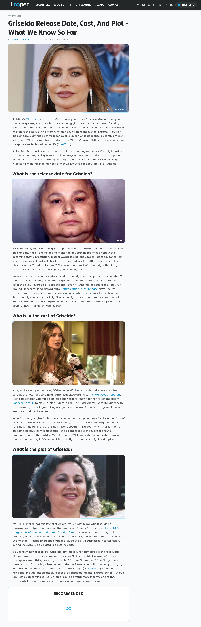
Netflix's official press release (79, 289)
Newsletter (186, 5)
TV (70, 4)
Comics (113, 4)
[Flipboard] (160, 5)
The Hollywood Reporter (104, 394)
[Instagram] (154, 5)
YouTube (119, 240)
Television (14, 16)
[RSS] (171, 5)
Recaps (99, 4)
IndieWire (94, 568)
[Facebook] (138, 5)
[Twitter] (149, 5)
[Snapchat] (165, 5)
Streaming (83, 4)
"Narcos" (31, 119)
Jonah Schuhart (20, 39)
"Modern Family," (23, 403)
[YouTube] (143, 5)
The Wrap (64, 144)
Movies (59, 4)
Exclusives (42, 4)
